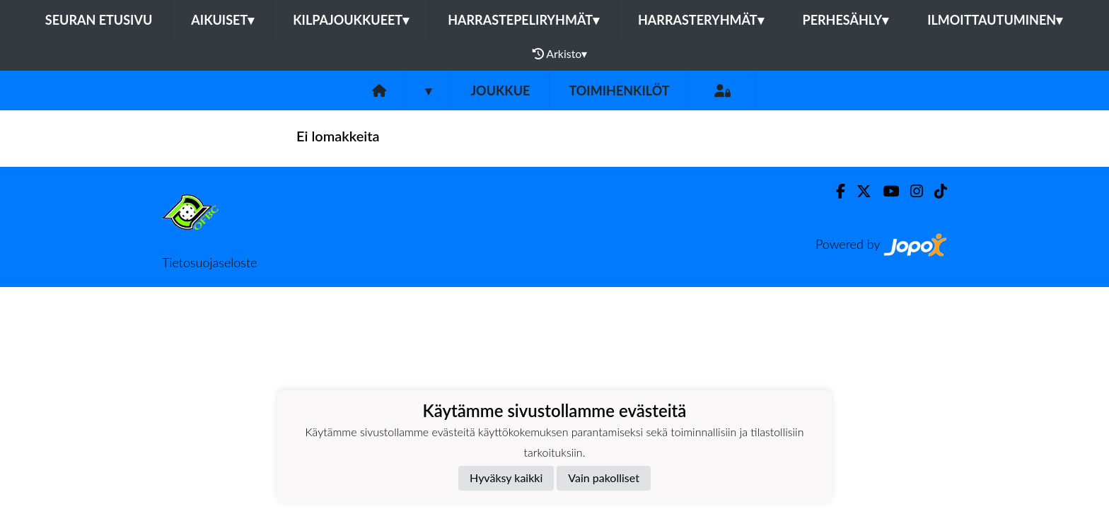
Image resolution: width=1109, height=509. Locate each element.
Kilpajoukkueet (351, 20)
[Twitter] (858, 191)
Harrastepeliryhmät (523, 20)
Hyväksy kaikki (506, 477)
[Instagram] (911, 191)
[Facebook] (835, 191)
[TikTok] (935, 191)
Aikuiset (222, 20)
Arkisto (560, 53)
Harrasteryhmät (701, 20)
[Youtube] (885, 191)
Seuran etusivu (99, 20)
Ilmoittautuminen (994, 20)
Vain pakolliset (603, 477)
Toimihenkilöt (619, 90)
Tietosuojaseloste (209, 262)
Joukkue (500, 90)
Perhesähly (846, 20)
